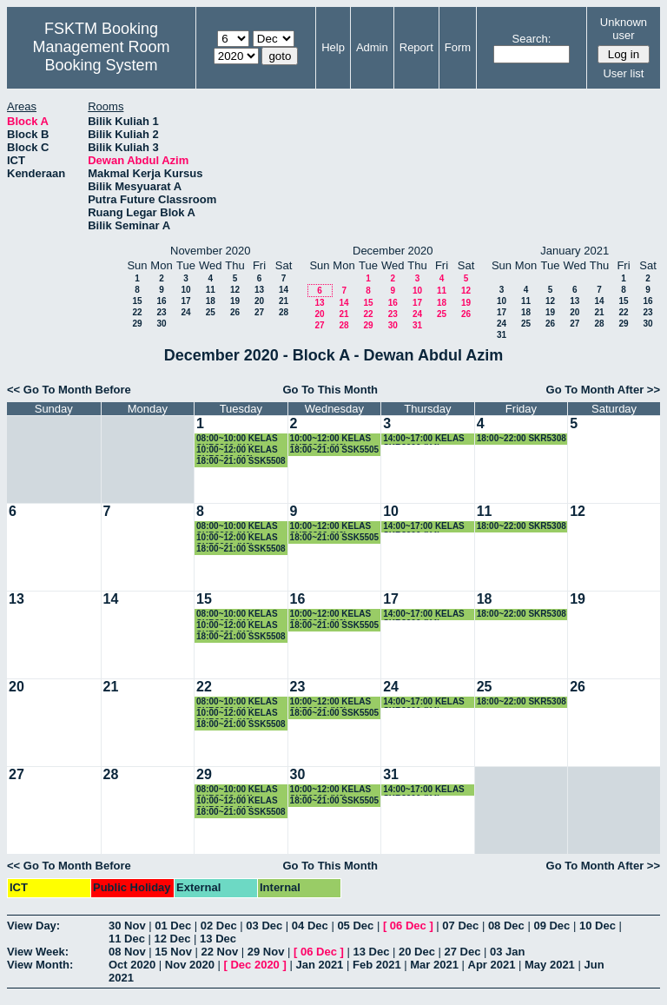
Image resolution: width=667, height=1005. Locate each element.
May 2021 (550, 964)
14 (283, 289)
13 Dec (218, 938)
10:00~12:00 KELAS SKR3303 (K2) (331, 439)
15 (137, 301)
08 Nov (127, 951)
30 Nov (127, 925)
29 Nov (266, 951)
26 (235, 312)
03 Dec (264, 925)
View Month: (40, 964)
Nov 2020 (190, 964)
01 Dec (173, 925)
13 (259, 289)
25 (210, 312)
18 (210, 301)
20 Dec (417, 951)
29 (137, 323)
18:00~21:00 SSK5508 (241, 461)
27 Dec (463, 951)
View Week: (38, 951)
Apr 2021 (492, 964)
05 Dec (355, 925)
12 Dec (173, 938)
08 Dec (506, 925)
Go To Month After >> (603, 389)
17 (185, 301)
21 (283, 301)
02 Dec (219, 925)
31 (417, 325)
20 (259, 301)
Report (416, 47)
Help (333, 47)
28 (283, 312)
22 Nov (220, 951)
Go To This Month (330, 389)
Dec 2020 (254, 964)
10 (185, 289)
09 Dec (551, 925)
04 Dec (310, 925)
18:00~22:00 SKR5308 (521, 438)
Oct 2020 (132, 964)
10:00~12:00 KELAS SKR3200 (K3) (237, 450)
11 (210, 289)
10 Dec (597, 925)
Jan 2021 (319, 964)
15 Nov (173, 951)
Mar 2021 (434, 964)
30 (161, 323)
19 (235, 301)
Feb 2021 (377, 964)
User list (623, 73)
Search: (531, 38)
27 (259, 312)
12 (235, 289)
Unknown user (623, 29)
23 (161, 312)
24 (185, 312)
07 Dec (460, 925)
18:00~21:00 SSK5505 (335, 449)
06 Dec (408, 925)
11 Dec (127, 938)
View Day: (33, 925)
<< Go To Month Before (69, 389)
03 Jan (507, 951)
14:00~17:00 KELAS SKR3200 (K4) (424, 439)
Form (458, 47)
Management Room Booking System (100, 56)
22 (137, 312)
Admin (372, 47)
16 (161, 301)
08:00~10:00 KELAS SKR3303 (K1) (237, 439)
